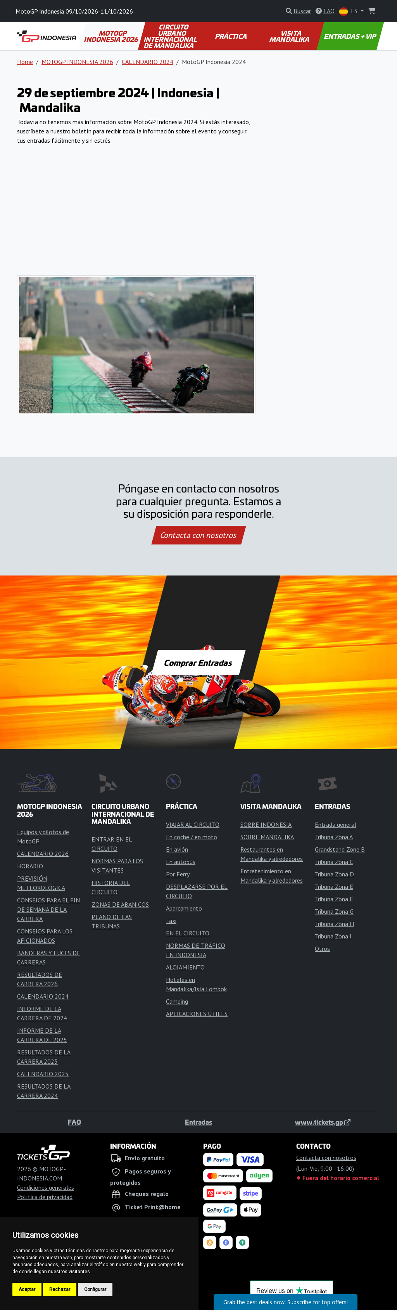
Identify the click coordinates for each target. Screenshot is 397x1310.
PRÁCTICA (231, 36)
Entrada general (335, 824)
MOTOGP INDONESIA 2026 (111, 36)
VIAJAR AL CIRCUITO (192, 824)
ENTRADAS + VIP (350, 36)
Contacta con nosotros (198, 535)
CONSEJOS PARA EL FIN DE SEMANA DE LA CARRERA (48, 909)
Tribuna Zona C (334, 862)
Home (25, 62)
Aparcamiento (184, 908)
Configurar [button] (95, 1289)
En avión (177, 849)
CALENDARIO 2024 (147, 62)
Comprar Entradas (198, 662)
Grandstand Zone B (340, 849)
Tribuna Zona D (334, 874)
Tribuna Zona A (334, 837)
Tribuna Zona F (334, 899)
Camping (177, 1001)
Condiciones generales (45, 1187)
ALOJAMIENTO (185, 967)
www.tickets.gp (322, 1122)
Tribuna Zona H (334, 924)
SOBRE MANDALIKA (267, 837)
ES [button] (349, 11)
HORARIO (30, 866)
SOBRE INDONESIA (266, 824)
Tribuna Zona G (334, 911)
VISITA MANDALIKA (290, 36)
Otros (322, 948)
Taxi (171, 921)
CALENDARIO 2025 (43, 1074)
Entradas (198, 1122)
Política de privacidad (44, 1197)
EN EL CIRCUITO (187, 933)
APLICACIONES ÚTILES (197, 1014)
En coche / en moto (191, 837)
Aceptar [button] (27, 1289)
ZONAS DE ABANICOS (120, 904)
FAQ (74, 1122)
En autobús (180, 862)
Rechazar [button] (59, 1289)
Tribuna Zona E (334, 886)
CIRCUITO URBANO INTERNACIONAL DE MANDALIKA (171, 36)
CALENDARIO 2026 (43, 853)
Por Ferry (178, 874)
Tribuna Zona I (333, 936)
